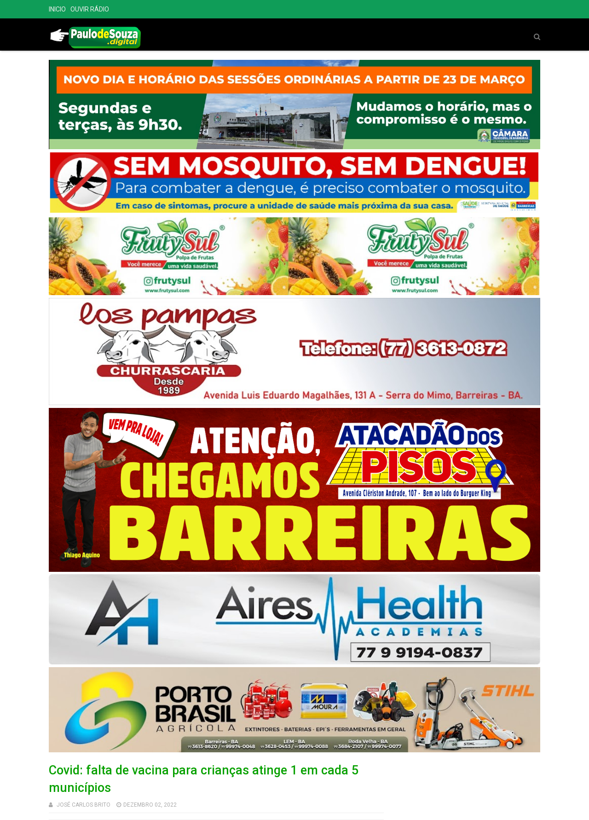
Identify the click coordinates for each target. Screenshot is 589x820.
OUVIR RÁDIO (89, 9)
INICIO (57, 9)
